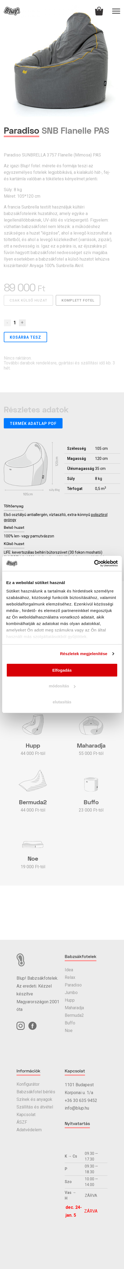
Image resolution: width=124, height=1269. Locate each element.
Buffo (70, 1023)
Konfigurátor (28, 1084)
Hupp (70, 1000)
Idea (69, 969)
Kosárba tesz (25, 337)
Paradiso (73, 985)
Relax (70, 977)
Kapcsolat (26, 1114)
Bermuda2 (74, 1015)
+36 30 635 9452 (81, 1100)
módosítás (62, 686)
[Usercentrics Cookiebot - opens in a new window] (94, 563)
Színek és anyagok (34, 1099)
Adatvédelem (29, 1129)
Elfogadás (62, 670)
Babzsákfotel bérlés (36, 1091)
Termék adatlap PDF (33, 423)
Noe (69, 1030)
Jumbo (71, 992)
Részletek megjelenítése (83, 653)
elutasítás (62, 702)
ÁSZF (22, 1122)
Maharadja (74, 1007)
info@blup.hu (77, 1108)
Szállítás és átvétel (35, 1107)
